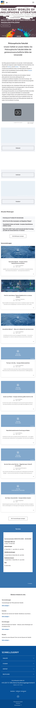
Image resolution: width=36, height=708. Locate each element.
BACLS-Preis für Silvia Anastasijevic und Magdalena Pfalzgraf (17, 221)
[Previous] (31, 35)
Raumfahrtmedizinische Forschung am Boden (18, 430)
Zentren (17, 66)
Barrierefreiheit (18, 705)
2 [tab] (17, 36)
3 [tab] (18, 36)
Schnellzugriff (10, 652)
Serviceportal (23, 692)
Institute (9, 66)
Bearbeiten (12, 691)
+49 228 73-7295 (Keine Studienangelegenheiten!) (18, 683)
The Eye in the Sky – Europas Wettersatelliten (18, 363)
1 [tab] (15, 36)
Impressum (18, 703)
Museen (30, 70)
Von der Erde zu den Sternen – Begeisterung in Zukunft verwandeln (18, 464)
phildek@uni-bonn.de (18, 680)
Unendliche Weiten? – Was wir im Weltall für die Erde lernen (18, 329)
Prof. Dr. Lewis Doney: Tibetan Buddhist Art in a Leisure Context (18, 296)
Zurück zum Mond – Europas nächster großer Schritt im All (18, 396)
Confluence (18, 692)
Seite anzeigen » (5, 605)
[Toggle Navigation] (33, 2)
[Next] (34, 35)
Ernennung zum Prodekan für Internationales (13, 217)
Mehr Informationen (5, 25)
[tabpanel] (18, 21)
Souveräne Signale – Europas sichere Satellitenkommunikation (18, 262)
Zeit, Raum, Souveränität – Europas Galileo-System (18, 498)
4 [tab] (20, 36)
